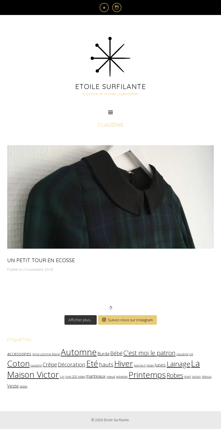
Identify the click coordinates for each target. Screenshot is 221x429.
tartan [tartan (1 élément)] (196, 377)
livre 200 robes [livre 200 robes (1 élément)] (75, 377)
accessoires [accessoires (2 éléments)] (19, 353)
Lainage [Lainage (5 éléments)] (178, 363)
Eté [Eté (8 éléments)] (92, 363)
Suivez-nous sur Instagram (127, 319)
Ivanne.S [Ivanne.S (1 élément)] (140, 365)
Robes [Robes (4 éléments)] (175, 375)
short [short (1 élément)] (187, 377)
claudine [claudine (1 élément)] (182, 354)
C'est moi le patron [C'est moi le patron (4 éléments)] (149, 353)
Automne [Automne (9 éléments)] (79, 352)
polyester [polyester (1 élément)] (122, 377)
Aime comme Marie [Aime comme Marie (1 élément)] (46, 354)
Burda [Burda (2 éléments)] (103, 353)
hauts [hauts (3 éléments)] (106, 364)
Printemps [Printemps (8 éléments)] (147, 374)
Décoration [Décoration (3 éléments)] (71, 364)
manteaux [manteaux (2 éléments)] (96, 376)
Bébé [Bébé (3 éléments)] (116, 353)
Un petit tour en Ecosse (41, 260)
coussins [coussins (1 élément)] (36, 365)
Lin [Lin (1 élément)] (62, 377)
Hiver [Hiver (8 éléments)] (123, 363)
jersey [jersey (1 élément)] (150, 365)
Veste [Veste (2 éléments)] (13, 386)
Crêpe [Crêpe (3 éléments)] (50, 364)
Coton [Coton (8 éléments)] (18, 363)
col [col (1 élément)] (191, 354)
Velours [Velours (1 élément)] (207, 377)
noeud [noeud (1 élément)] (110, 377)
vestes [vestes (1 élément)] (23, 386)
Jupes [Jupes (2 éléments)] (160, 365)
